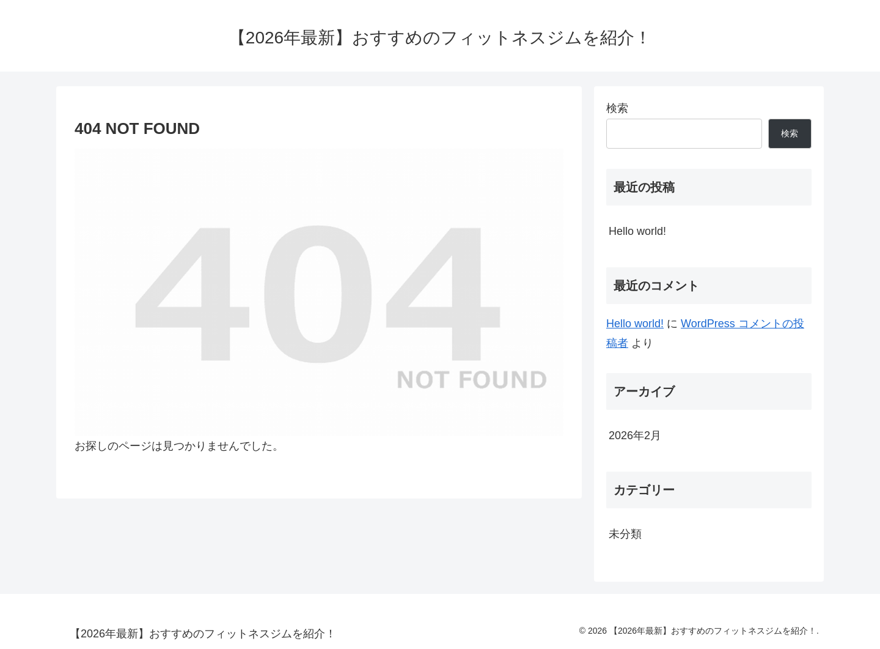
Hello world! (637, 231)
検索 (617, 108)
